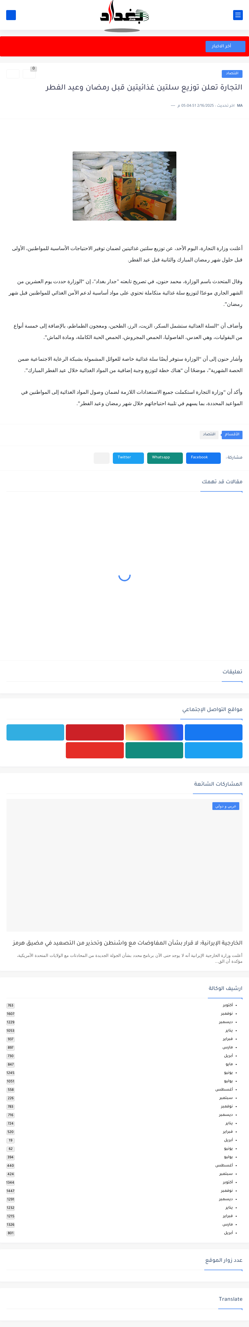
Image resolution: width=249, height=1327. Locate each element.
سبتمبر (226, 1098)
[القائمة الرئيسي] (238, 15)
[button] (203, 458)
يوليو (228, 1082)
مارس (227, 1048)
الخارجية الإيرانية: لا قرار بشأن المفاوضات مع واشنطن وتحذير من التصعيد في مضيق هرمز (128, 944)
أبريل (228, 1056)
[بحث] (11, 15)
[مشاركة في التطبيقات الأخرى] (102, 458)
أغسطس (224, 1090)
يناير (229, 1031)
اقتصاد (232, 74)
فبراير (228, 1039)
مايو (229, 1065)
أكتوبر (228, 1006)
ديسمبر (226, 1022)
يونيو (228, 1073)
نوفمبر (227, 1014)
